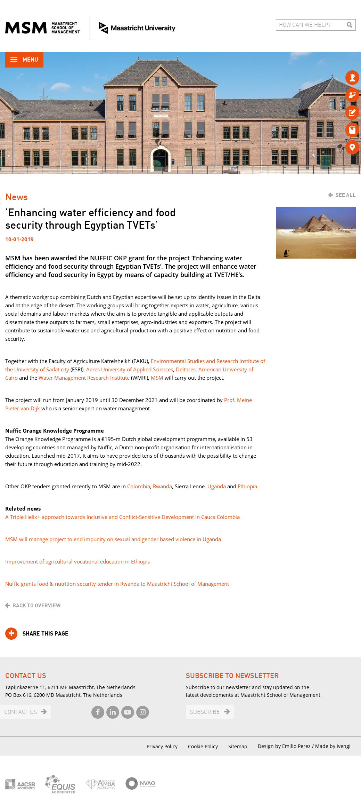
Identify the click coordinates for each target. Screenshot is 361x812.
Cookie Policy (203, 746)
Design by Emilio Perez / (286, 746)
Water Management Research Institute (84, 377)
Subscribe (205, 712)
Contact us (20, 712)
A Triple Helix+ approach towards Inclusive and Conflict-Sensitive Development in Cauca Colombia (122, 516)
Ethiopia (247, 486)
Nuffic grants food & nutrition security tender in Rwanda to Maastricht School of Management (117, 583)
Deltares (186, 369)
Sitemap (237, 746)
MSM (157, 377)
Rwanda (162, 486)
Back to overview (36, 605)
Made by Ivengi (333, 746)
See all (346, 195)
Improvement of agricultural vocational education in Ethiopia (77, 561)
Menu (24, 60)
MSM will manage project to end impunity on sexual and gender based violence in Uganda (113, 539)
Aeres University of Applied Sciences (129, 369)
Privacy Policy (162, 746)
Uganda (216, 486)
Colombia (138, 486)
